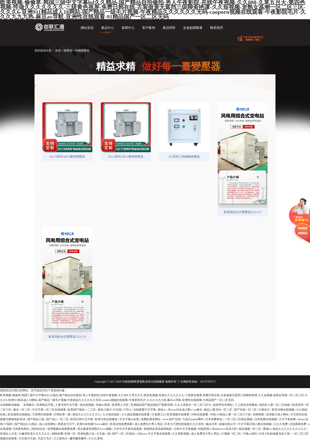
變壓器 (68, 50)
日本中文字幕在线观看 (128, 428)
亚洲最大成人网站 (277, 414)
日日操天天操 (28, 438)
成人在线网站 (48, 424)
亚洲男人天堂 (120, 404)
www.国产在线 (172, 419)
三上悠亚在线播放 (246, 404)
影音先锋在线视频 (283, 409)
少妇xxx (142, 433)
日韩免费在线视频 (266, 419)
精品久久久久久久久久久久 (290, 428)
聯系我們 (216, 27)
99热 (213, 414)
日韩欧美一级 (62, 414)
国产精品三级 (36, 419)
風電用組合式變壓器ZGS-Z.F (243, 212)
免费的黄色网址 (151, 419)
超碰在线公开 (228, 424)
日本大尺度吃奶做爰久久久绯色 (184, 424)
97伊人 (127, 409)
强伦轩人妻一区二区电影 (275, 404)
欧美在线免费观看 (121, 424)
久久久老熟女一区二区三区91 (193, 404)
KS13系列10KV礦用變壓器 (67, 156)
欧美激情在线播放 (19, 414)
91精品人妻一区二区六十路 (234, 414)
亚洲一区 (70, 433)
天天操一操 (103, 433)
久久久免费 (281, 424)
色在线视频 (87, 404)
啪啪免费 (57, 433)
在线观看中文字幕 (145, 409)
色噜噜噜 (259, 414)
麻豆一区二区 (22, 409)
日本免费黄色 (214, 419)
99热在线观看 (200, 414)
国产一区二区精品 (124, 433)
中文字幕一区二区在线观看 (49, 409)
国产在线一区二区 (245, 409)
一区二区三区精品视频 (238, 419)
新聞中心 (128, 27)
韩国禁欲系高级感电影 (158, 428)
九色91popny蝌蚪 (193, 419)
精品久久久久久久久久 (86, 414)
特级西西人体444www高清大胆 (217, 428)
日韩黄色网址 (21, 428)
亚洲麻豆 (29, 404)
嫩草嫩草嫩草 (78, 438)
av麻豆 (198, 409)
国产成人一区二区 (57, 419)
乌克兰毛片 (45, 438)
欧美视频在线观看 (178, 414)
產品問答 (169, 27)
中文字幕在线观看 (159, 433)
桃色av (162, 409)
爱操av (267, 428)
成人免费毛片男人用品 (149, 424)
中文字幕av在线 (129, 419)
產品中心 (107, 27)
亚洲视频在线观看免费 (61, 428)
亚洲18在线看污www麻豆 (93, 424)
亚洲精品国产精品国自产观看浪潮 (152, 404)
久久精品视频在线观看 (135, 414)
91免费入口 (159, 414)
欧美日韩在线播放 (106, 419)
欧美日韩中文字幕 (82, 419)
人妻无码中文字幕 (67, 404)
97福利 (8, 424)
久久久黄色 (96, 438)
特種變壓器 (82, 50)
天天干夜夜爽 (288, 419)
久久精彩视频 (181, 433)
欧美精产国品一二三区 (82, 409)
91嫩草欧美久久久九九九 (35, 433)
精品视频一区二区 (250, 428)
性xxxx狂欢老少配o (180, 409)
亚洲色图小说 (86, 433)
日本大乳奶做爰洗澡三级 (275, 433)
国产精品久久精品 (26, 424)
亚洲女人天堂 (9, 433)
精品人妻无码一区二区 (218, 409)
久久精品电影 (111, 414)
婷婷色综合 (38, 428)
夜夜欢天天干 (66, 424)
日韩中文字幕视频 (185, 428)
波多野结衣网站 (223, 404)
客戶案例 (148, 27)
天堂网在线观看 (42, 414)
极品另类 (212, 424)
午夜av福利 (250, 433)
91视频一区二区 (231, 433)
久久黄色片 (61, 438)
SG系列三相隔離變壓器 (184, 156)
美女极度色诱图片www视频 (95, 428)
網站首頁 (87, 27)
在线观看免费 (298, 424)
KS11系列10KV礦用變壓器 (125, 156)
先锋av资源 (103, 404)
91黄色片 (265, 409)
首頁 (58, 50)
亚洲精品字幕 (45, 404)
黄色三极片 (105, 409)
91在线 (117, 409)
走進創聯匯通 (192, 27)
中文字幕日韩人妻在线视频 (255, 424)
